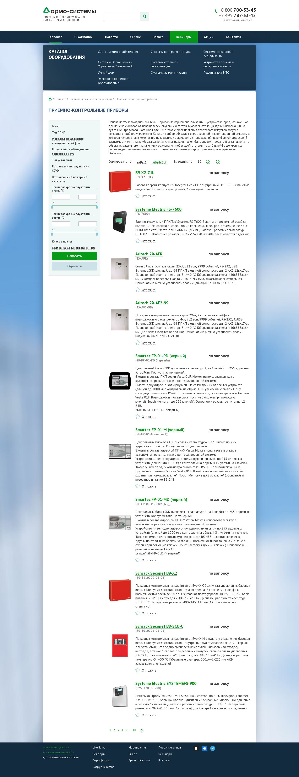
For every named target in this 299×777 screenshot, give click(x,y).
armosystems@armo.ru (56, 747)
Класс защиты (62, 241)
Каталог (55, 37)
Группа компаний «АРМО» (58, 752)
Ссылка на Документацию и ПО (73, 248)
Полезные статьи (169, 747)
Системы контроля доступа (171, 51)
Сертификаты (101, 760)
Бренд (56, 126)
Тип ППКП (58, 132)
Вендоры (99, 754)
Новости (111, 37)
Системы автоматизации (169, 72)
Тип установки (62, 160)
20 (208, 161)
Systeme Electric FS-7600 (169, 211)
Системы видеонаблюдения (118, 51)
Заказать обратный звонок (237, 20)
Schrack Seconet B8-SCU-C (169, 628)
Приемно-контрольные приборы (136, 99)
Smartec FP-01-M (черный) (169, 432)
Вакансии (164, 760)
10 (134, 730)
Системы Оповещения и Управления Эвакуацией (115, 64)
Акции (208, 37)
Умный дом (106, 72)
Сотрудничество (104, 767)
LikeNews (99, 747)
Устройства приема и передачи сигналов (218, 64)
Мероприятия (138, 747)
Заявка (158, 37)
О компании (83, 37)
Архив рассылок (139, 760)
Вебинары (183, 37)
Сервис (135, 37)
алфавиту (159, 161)
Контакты (233, 37)
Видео (133, 754)
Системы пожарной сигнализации (217, 53)
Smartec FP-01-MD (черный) (169, 501)
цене (140, 161)
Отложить (149, 196)
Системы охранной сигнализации (164, 64)
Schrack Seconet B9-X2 (169, 575)
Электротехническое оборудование (113, 81)
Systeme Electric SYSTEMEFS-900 (169, 685)
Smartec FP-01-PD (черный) (169, 358)
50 (218, 161)
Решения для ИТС (216, 72)
